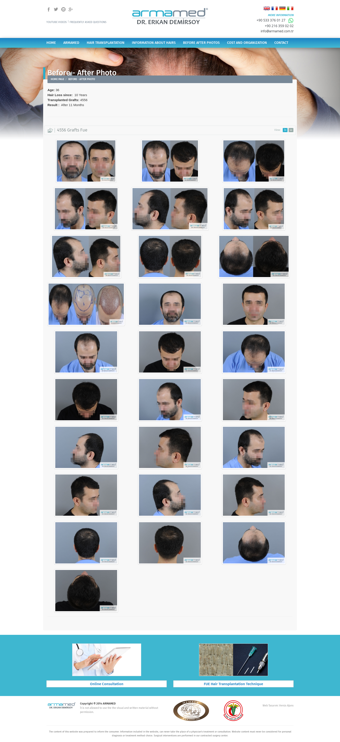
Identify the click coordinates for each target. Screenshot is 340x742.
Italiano (290, 8)
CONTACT (281, 43)
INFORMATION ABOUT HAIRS (154, 43)
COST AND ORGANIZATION (247, 43)
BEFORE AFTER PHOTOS (201, 43)
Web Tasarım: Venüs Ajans (278, 706)
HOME (51, 43)
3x (285, 130)
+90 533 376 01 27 (275, 20)
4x (291, 130)
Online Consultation (106, 684)
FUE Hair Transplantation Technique (233, 684)
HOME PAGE (57, 79)
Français (274, 8)
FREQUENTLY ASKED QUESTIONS (88, 22)
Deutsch (282, 8)
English (266, 8)
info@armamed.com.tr (277, 31)
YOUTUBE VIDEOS (56, 22)
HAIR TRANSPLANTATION (105, 43)
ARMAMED (71, 43)
